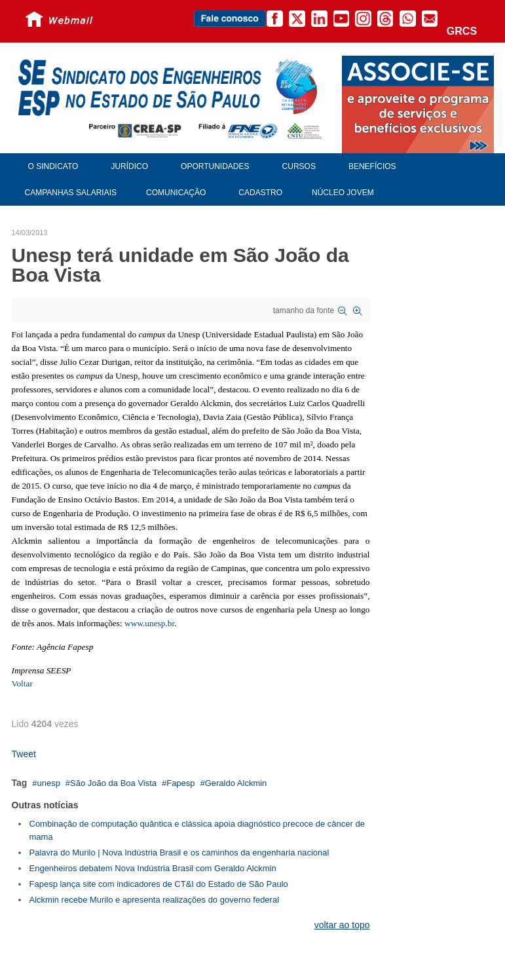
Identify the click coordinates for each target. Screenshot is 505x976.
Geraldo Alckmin (236, 783)
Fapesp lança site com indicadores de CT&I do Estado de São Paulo (158, 884)
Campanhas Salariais (71, 192)
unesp (48, 783)
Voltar (22, 683)
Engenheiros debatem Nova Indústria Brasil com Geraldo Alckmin (152, 868)
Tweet (24, 754)
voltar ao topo (342, 925)
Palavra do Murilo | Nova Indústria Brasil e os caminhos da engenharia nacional (179, 852)
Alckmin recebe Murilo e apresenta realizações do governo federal (154, 900)
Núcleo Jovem (343, 192)
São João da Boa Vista (113, 783)
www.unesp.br (149, 623)
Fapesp (180, 783)
